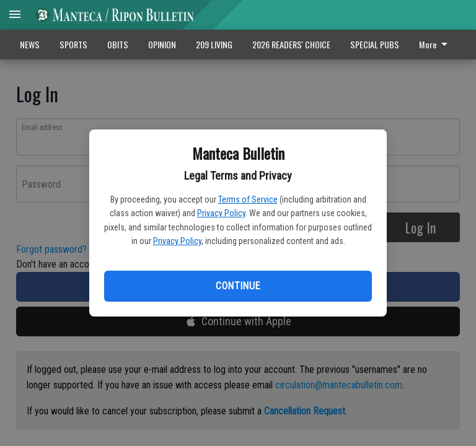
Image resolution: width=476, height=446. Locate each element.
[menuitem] (436, 44)
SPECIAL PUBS (374, 44)
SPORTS (73, 44)
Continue (238, 286)
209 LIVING (214, 44)
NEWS (30, 44)
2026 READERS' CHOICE (291, 44)
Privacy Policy (221, 213)
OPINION (162, 44)
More (435, 44)
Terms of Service (248, 199)
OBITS (117, 44)
